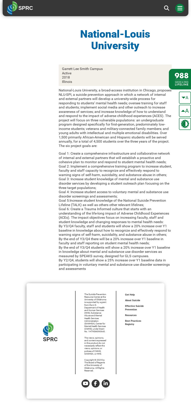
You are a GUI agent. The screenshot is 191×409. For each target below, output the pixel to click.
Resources (131, 315)
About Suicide (132, 300)
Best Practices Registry (133, 323)
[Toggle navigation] (179, 8)
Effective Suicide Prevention (134, 308)
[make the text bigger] (185, 111)
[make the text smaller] (185, 98)
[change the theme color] (185, 124)
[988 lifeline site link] (180, 79)
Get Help (130, 294)
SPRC (50, 332)
